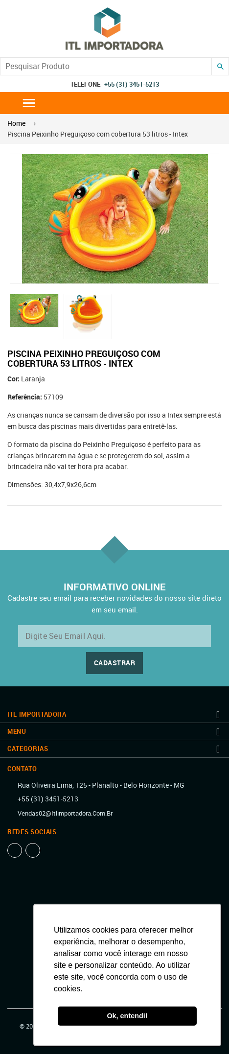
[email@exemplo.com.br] (114, 636)
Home (16, 123)
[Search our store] (106, 66)
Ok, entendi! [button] (127, 1016)
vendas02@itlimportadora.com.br (65, 813)
